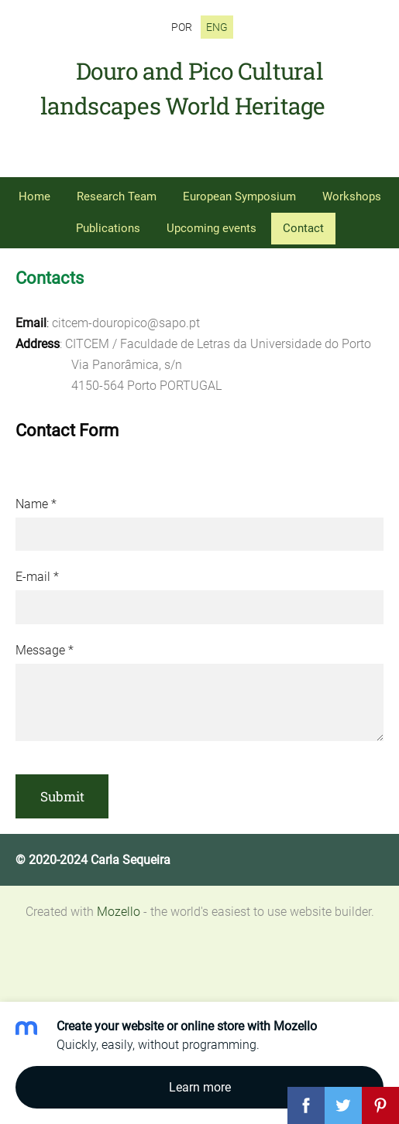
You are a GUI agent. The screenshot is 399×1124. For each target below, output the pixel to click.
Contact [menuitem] (303, 228)
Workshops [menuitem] (351, 196)
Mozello (118, 911)
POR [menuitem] (181, 27)
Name (36, 504)
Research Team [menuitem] (117, 196)
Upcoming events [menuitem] (211, 228)
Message (44, 650)
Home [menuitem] (34, 196)
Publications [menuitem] (108, 228)
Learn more (200, 1087)
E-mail (37, 576)
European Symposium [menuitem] (239, 196)
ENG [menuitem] (217, 27)
